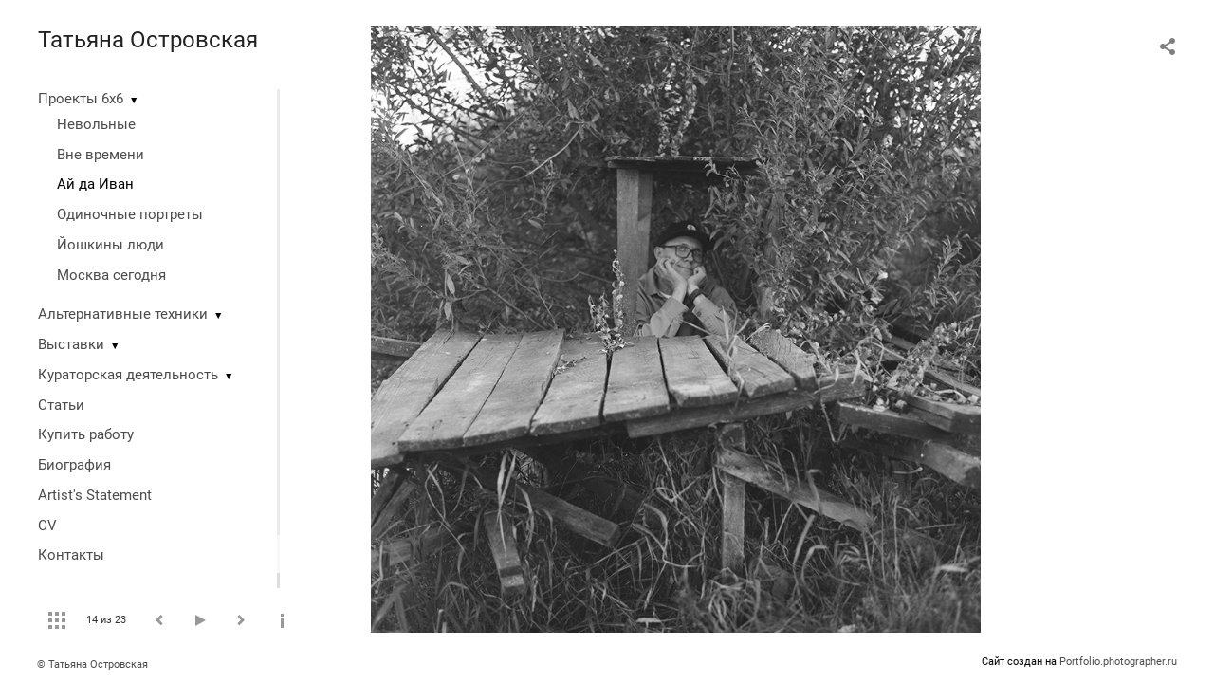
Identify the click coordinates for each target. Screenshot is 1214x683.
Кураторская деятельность (128, 374)
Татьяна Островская (148, 40)
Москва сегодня (111, 275)
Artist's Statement (95, 495)
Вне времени (100, 154)
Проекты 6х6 (80, 98)
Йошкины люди (110, 244)
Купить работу (86, 434)
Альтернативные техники (123, 314)
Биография (74, 464)
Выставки (71, 344)
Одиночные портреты (130, 214)
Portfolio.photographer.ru (1118, 661)
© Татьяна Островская (92, 664)
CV (47, 525)
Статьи (61, 405)
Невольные (96, 124)
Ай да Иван (95, 184)
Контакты (71, 554)
